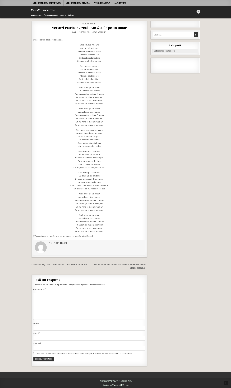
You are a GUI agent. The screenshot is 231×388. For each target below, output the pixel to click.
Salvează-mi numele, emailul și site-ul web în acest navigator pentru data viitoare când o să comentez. (85, 353)
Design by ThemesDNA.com (115, 385)
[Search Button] (198, 12)
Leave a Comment (99, 32)
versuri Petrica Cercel (82, 236)
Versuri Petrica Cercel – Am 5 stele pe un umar (89, 28)
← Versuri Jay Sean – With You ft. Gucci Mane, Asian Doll (59, 265)
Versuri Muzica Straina (78, 3)
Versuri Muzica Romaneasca (47, 3)
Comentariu (39, 289)
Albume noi (120, 3)
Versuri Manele (102, 3)
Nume (37, 323)
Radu (74, 32)
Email (36, 333)
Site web (37, 343)
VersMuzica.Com (44, 10)
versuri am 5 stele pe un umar (56, 236)
